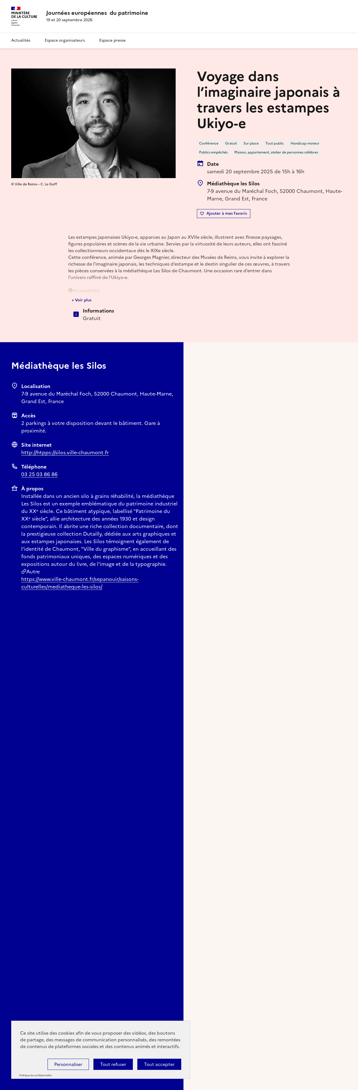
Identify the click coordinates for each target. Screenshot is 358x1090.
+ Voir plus (81, 300)
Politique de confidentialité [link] (35, 1075)
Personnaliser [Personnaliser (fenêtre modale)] (68, 1064)
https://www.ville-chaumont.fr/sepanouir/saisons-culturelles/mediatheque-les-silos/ (80, 582)
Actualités (20, 40)
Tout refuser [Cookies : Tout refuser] (113, 1064)
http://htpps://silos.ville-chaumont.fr (65, 452)
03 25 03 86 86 (39, 474)
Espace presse (112, 40)
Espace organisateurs (65, 40)
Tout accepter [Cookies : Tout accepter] (159, 1064)
